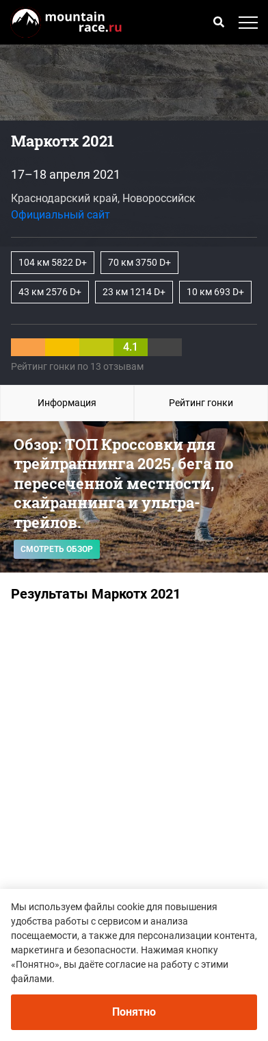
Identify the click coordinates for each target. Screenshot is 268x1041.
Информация (67, 402)
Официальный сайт (60, 214)
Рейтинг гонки (201, 402)
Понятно (134, 1011)
